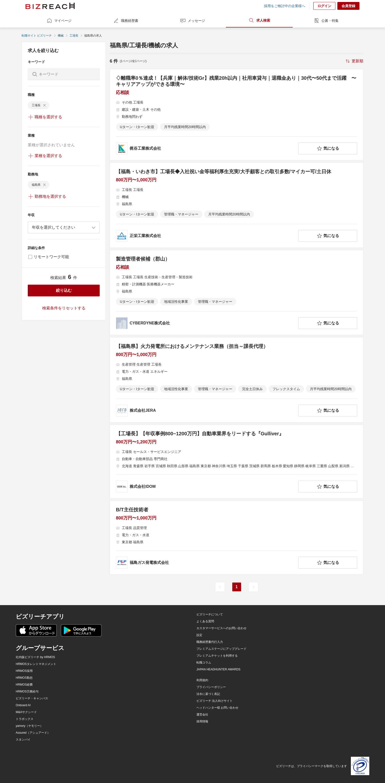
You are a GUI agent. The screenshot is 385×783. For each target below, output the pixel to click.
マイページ (58, 21)
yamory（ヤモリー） (29, 725)
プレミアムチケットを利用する (217, 655)
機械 (61, 35)
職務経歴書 (125, 21)
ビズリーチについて (209, 614)
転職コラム (203, 662)
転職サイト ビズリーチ (37, 35)
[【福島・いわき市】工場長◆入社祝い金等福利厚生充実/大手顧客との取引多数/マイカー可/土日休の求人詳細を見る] (236, 205)
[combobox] (64, 227)
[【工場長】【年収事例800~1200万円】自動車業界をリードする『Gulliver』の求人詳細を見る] (236, 461)
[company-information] (206, 148)
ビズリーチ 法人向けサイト (214, 700)
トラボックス (24, 718)
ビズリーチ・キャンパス (32, 698)
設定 (199, 635)
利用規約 (202, 680)
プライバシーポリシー (211, 687)
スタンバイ (23, 739)
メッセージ (192, 21)
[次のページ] (253, 587)
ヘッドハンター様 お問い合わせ (217, 707)
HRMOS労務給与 (27, 691)
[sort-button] (354, 61)
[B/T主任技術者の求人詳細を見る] (236, 537)
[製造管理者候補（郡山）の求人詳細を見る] (236, 292)
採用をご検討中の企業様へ (284, 6)
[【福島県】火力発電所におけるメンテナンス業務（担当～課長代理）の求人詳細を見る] (236, 379)
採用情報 (202, 721)
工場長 (73, 35)
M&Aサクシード (26, 712)
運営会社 (202, 714)
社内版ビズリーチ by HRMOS (35, 657)
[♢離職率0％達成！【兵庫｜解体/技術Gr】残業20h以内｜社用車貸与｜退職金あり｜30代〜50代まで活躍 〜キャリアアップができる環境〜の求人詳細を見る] (236, 114)
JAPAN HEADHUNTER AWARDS (218, 669)
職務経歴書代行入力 (209, 641)
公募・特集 (326, 21)
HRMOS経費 (24, 684)
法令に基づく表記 (208, 693)
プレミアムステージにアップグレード (221, 648)
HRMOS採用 (24, 670)
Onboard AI (23, 705)
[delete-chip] (44, 105)
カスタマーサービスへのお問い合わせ (221, 628)
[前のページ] (220, 587)
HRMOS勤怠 (24, 677)
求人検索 (259, 20)
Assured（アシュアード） (33, 732)
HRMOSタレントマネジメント (36, 664)
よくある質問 (205, 621)
